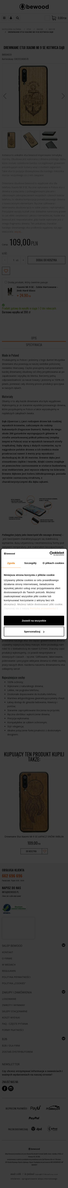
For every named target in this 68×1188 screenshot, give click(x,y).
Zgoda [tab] (11, 562)
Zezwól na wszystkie (34, 620)
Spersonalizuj (34, 631)
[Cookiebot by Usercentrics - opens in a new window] (49, 554)
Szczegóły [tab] (30, 562)
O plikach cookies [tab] (53, 562)
